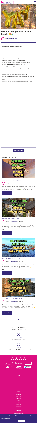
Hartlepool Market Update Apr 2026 (11, 258)
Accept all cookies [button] (21, 420)
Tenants (18, 402)
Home (18, 377)
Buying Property (18, 396)
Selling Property (18, 398)
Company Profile (18, 381)
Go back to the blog (18, 150)
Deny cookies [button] (14, 420)
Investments (18, 404)
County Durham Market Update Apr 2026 (12, 298)
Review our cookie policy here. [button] (5, 418)
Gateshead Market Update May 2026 (11, 180)
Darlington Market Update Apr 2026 (11, 218)
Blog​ (18, 379)
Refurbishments (18, 406)
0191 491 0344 (22, 326)
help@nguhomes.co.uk (18, 339)
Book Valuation (18, 394)
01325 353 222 (22, 329)
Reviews (18, 385)
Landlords (18, 400)
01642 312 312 (21, 328)
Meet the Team (18, 383)
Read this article (7, 193)
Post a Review (18, 387)
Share (3, 151)
